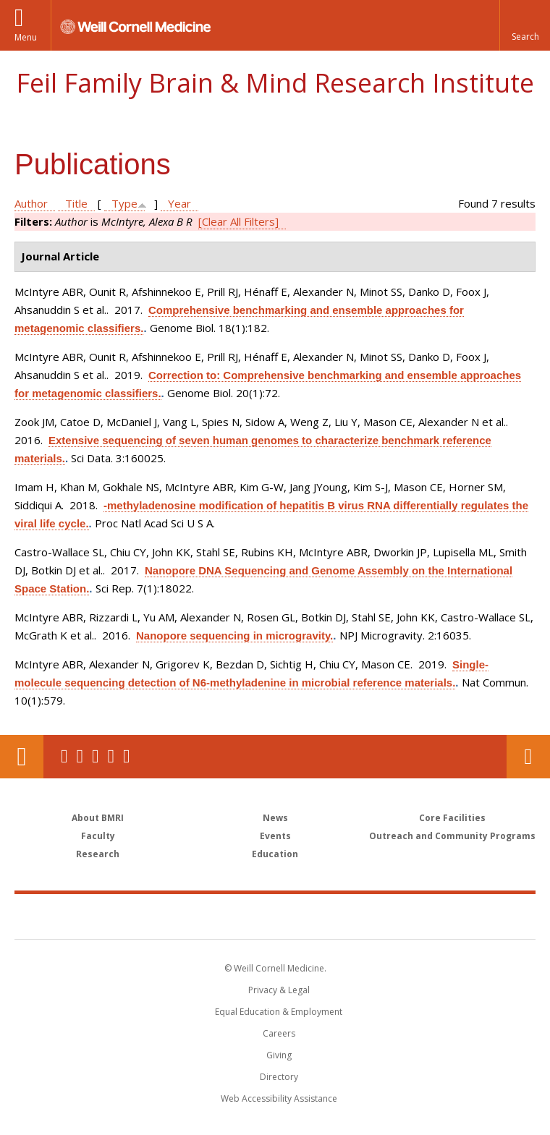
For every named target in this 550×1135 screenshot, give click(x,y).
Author (31, 203)
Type (124, 203)
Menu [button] (25, 37)
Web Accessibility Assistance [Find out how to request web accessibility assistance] (279, 1098)
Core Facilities (452, 818)
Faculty (98, 836)
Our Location (21, 756)
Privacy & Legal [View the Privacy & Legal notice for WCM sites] (279, 990)
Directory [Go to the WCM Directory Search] (279, 1077)
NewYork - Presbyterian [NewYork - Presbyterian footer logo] (374, 915)
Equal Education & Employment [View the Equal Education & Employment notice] (278, 1012)
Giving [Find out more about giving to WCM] (279, 1055)
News (275, 818)
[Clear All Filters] (238, 221)
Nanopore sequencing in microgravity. (234, 635)
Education (275, 854)
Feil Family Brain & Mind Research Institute (275, 83)
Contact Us (528, 756)
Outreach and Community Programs (452, 836)
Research (97, 854)
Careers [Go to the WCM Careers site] (279, 1033)
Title (76, 203)
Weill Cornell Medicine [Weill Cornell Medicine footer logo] (191, 915)
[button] (524, 25)
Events (275, 836)
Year (179, 203)
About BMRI (98, 818)
